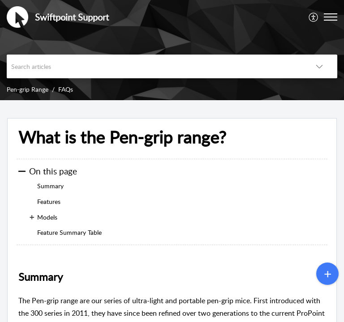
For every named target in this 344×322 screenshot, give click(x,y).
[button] (314, 17)
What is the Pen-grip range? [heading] (122, 137)
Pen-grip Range (27, 89)
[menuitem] (314, 17)
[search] (154, 66)
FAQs (65, 89)
